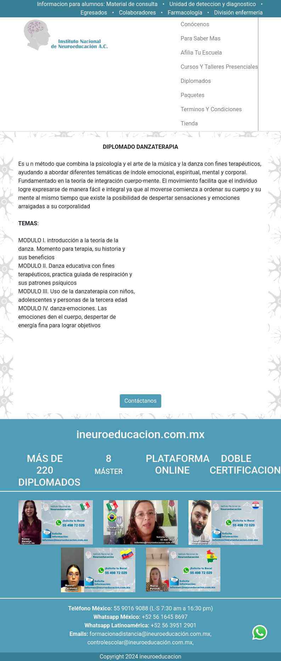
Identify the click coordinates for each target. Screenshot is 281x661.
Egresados (93, 12)
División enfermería (238, 12)
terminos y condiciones (211, 109)
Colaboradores (137, 12)
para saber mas (200, 38)
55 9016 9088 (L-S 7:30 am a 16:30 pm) (163, 608)
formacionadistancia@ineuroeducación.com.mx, (151, 634)
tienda (189, 123)
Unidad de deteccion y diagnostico (212, 4)
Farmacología (186, 12)
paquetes (192, 95)
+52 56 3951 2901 (174, 625)
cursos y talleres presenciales (219, 66)
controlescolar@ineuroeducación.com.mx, (141, 642)
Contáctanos (140, 400)
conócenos (195, 24)
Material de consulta (132, 4)
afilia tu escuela (201, 52)
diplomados (196, 81)
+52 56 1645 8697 (164, 617)
